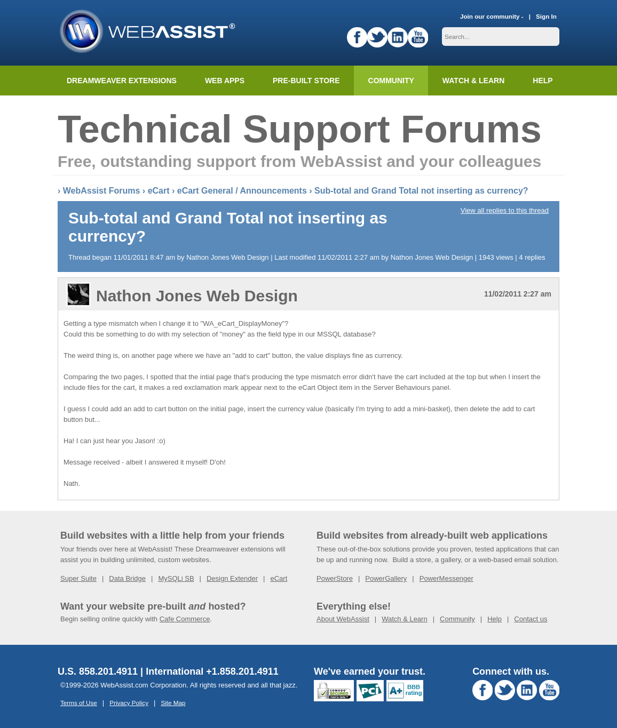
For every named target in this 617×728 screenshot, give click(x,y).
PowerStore (335, 578)
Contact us (530, 619)
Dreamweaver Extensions (122, 80)
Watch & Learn (473, 80)
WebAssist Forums (101, 190)
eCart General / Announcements (242, 190)
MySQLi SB (176, 578)
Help (494, 619)
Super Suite (78, 578)
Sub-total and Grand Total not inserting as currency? (421, 190)
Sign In (546, 16)
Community (391, 80)
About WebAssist (343, 619)
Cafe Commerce (185, 619)
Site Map (173, 702)
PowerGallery (386, 578)
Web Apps (224, 80)
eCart (159, 190)
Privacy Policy (128, 702)
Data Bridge (127, 578)
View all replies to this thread (505, 210)
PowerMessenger (446, 578)
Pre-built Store (306, 80)
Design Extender (232, 578)
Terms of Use (78, 702)
